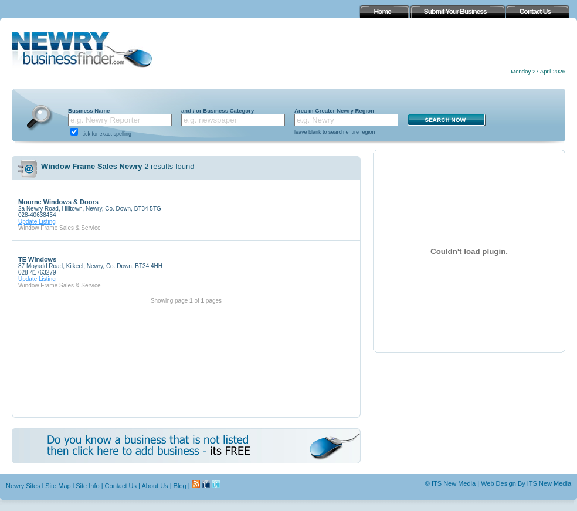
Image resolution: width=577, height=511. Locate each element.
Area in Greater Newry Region (334, 110)
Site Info (87, 485)
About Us (154, 485)
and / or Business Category (217, 110)
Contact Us (121, 485)
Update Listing (37, 221)
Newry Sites (23, 485)
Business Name (89, 110)
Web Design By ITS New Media (526, 483)
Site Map (57, 485)
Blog (180, 485)
